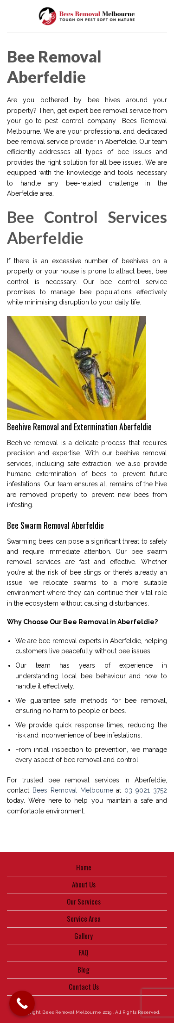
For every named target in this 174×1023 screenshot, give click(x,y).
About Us (84, 884)
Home (83, 867)
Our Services (84, 901)
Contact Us (84, 986)
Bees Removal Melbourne (72, 790)
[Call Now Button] (22, 1003)
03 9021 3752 (145, 790)
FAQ (83, 952)
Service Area (84, 918)
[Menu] (12, 16)
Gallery (83, 935)
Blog (83, 969)
